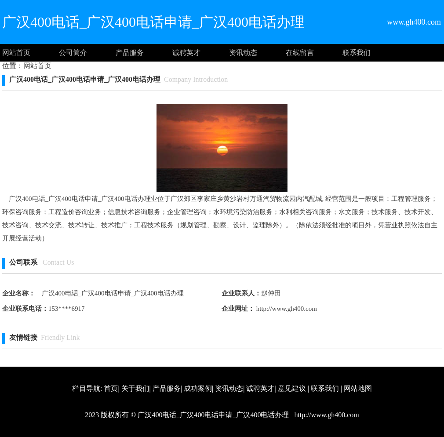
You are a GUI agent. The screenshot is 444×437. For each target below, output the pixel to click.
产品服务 (130, 52)
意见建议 (292, 388)
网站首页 (16, 52)
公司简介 (73, 52)
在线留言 (300, 52)
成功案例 (198, 388)
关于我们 (135, 388)
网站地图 (358, 388)
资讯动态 (243, 52)
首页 (111, 388)
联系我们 (356, 52)
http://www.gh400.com (286, 308)
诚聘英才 (186, 52)
